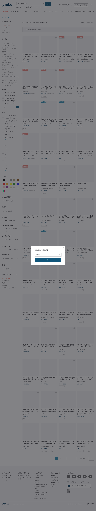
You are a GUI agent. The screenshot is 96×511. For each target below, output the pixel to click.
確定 (48, 260)
